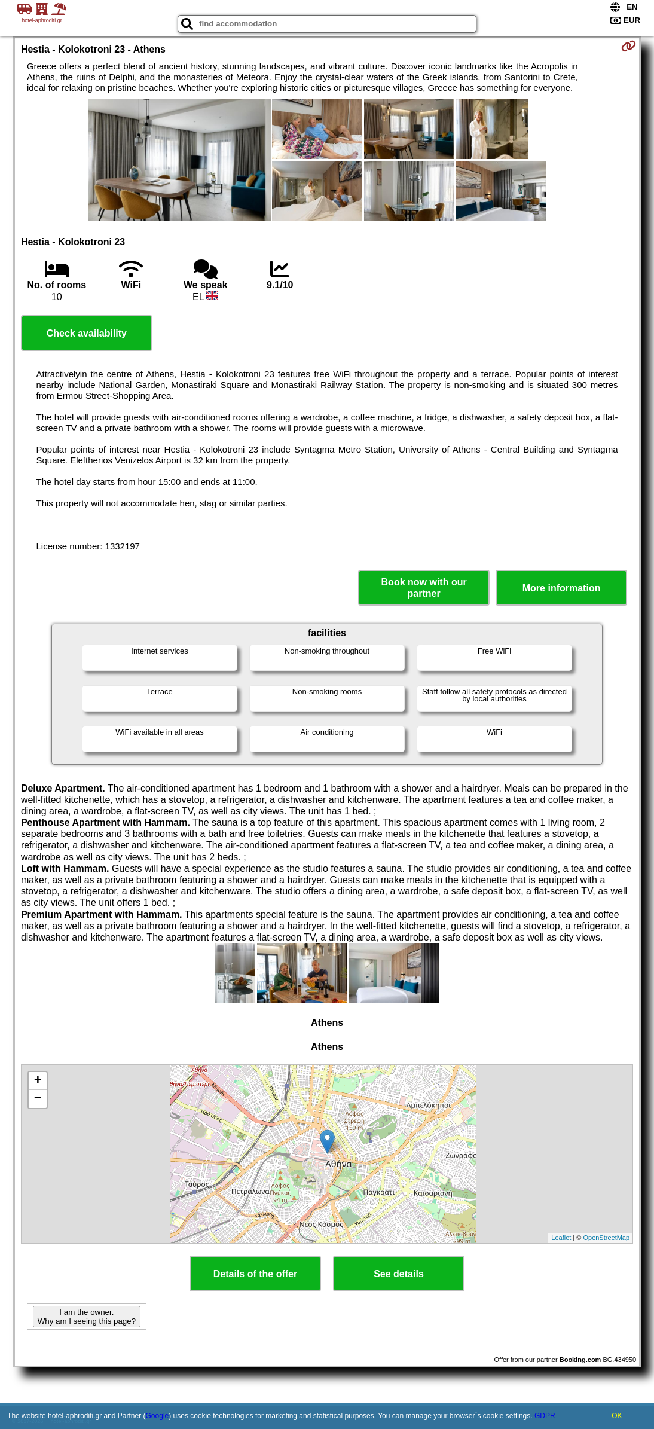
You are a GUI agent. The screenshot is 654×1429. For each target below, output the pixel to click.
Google (157, 1416)
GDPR (544, 1416)
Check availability (87, 333)
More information (561, 588)
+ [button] (38, 1081)
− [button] (38, 1099)
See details (399, 1274)
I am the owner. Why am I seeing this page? (87, 1317)
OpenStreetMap (606, 1237)
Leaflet (561, 1237)
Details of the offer (255, 1274)
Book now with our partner (424, 588)
